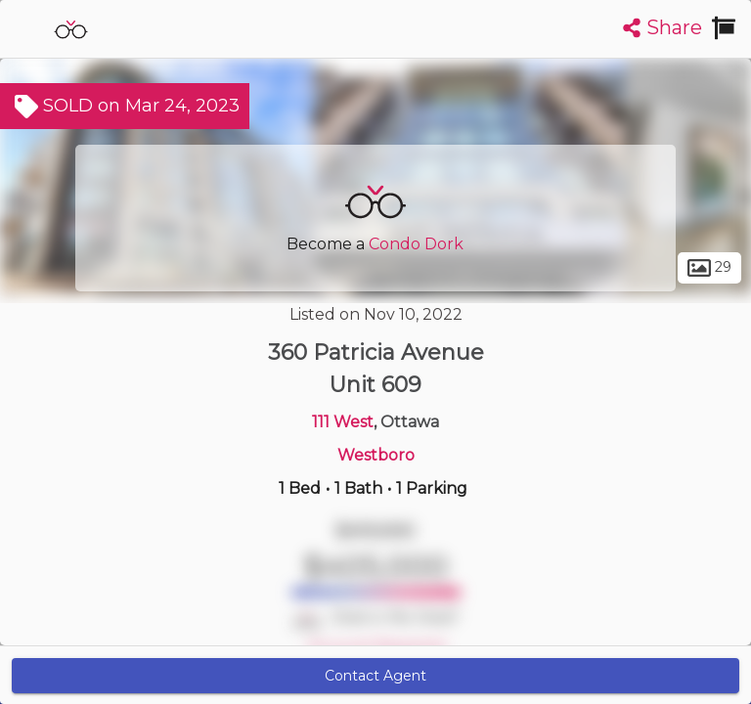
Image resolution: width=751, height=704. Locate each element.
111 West (343, 422)
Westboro (376, 455)
